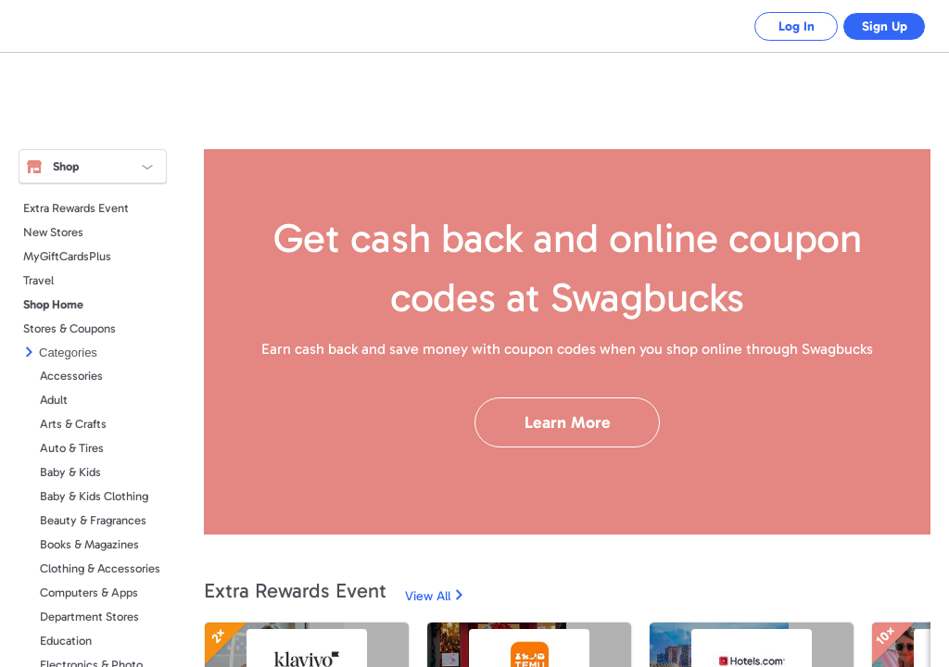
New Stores (53, 232)
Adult (54, 400)
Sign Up (880, 26)
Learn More (568, 422)
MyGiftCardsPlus (67, 256)
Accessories (71, 376)
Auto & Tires (72, 448)
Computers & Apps (89, 592)
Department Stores (89, 616)
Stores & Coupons (69, 328)
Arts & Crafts (73, 424)
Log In (783, 26)
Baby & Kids (70, 472)
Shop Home (53, 304)
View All (427, 596)
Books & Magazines (89, 544)
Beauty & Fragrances (93, 520)
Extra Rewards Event (76, 208)
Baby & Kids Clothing (94, 496)
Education (66, 641)
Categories (68, 352)
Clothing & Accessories (100, 568)
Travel (38, 280)
